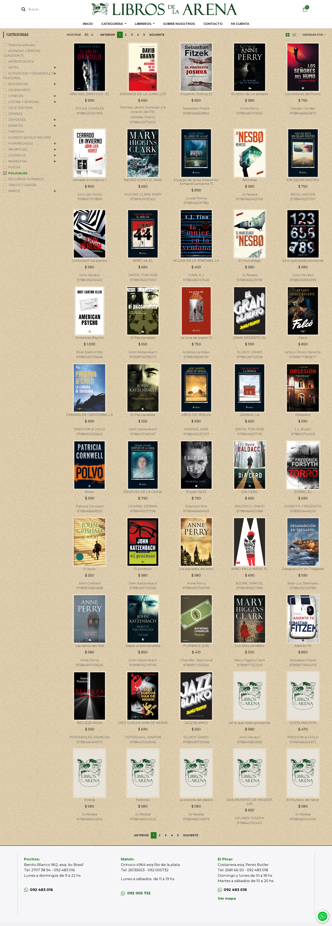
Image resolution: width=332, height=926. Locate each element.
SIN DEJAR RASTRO (303, 180)
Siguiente (156, 34)
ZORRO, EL (303, 492)
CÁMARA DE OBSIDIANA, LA (89, 415)
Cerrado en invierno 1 (89, 180)
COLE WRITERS (20, 108)
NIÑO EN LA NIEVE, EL (249, 569)
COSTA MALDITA (303, 723)
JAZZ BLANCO (196, 723)
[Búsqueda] (23, 9)
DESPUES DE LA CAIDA (143, 492)
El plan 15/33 (196, 492)
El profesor (143, 569)
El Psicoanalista (143, 338)
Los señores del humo (303, 94)
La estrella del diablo (196, 800)
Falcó (302, 338)
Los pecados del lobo (196, 569)
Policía (89, 800)
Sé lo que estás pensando (303, 261)
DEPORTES (17, 120)
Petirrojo (143, 800)
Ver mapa (227, 898)
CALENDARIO (19, 90)
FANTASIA (16, 132)
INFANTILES (17, 149)
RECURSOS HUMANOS (26, 179)
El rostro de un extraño (249, 94)
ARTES (13, 67)
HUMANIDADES (20, 143)
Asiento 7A (302, 646)
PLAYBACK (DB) (196, 646)
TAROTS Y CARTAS (22, 185)
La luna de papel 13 (196, 338)
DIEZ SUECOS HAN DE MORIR (143, 723)
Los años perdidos (249, 646)
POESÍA (14, 167)
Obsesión (303, 415)
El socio (89, 569)
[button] (314, 35)
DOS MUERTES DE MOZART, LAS (249, 802)
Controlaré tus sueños (89, 261)
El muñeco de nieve (303, 800)
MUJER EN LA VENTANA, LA (196, 261)
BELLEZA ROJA (89, 723)
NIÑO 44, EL (143, 261)
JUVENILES (17, 155)
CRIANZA (15, 114)
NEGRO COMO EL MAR (143, 180)
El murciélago (250, 261)
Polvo (89, 492)
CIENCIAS (15, 96)
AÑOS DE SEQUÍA (196, 415)
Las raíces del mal (89, 646)
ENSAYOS (15, 126)
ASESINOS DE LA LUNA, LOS (143, 94)
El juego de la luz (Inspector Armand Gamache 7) (196, 182)
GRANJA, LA (250, 415)
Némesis (250, 180)
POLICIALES (17, 173)
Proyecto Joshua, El (196, 94)
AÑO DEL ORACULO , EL (90, 94)
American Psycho (89, 338)
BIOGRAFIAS (18, 84)
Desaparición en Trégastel (303, 569)
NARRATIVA (17, 161)
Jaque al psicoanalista (142, 646)
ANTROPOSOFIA (21, 61)
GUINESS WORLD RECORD (29, 137)
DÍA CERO (249, 492)
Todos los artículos (21, 45)
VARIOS (14, 191)
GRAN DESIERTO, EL (249, 338)
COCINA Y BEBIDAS (23, 102)
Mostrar (74, 34)
